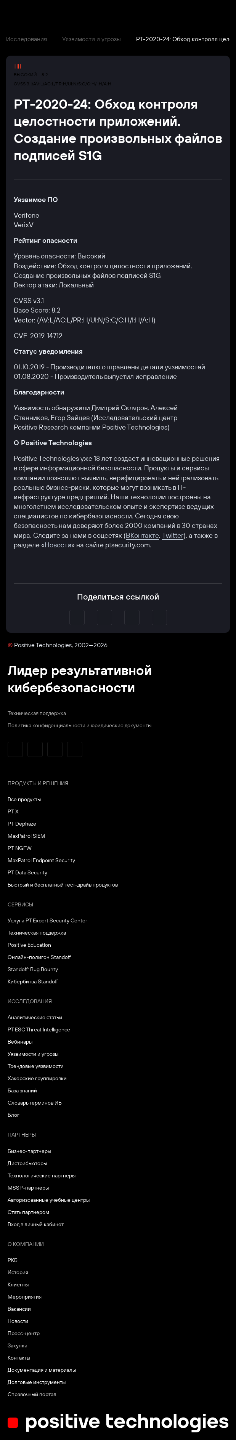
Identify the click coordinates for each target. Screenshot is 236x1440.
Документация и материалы (42, 1369)
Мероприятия (25, 1296)
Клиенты (18, 1284)
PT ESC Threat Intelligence (39, 1029)
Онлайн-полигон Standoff (39, 957)
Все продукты (24, 799)
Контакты (19, 1357)
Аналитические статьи (35, 1017)
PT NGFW (20, 848)
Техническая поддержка (37, 713)
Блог (13, 1114)
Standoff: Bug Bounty (33, 969)
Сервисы (20, 904)
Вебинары (20, 1041)
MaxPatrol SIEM (26, 835)
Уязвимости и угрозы (91, 39)
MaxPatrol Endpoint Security (41, 860)
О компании (26, 1244)
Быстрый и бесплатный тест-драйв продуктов (63, 884)
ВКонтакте (142, 535)
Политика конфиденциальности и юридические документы (79, 725)
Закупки (17, 1345)
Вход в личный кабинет (36, 1224)
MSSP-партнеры (28, 1187)
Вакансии (19, 1308)
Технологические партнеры (41, 1175)
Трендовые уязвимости (36, 1066)
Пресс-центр (24, 1333)
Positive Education (29, 944)
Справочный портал (32, 1394)
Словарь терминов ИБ (35, 1102)
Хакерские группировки (37, 1078)
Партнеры (22, 1134)
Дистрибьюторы (27, 1163)
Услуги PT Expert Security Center (47, 920)
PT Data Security (27, 872)
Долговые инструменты (37, 1382)
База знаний (22, 1090)
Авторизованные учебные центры (49, 1199)
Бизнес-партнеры (29, 1151)
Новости (58, 544)
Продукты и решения (38, 783)
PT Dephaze (22, 823)
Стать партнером (28, 1212)
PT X (13, 811)
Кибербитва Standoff (33, 981)
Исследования (26, 39)
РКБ (13, 1260)
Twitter (172, 535)
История (18, 1272)
